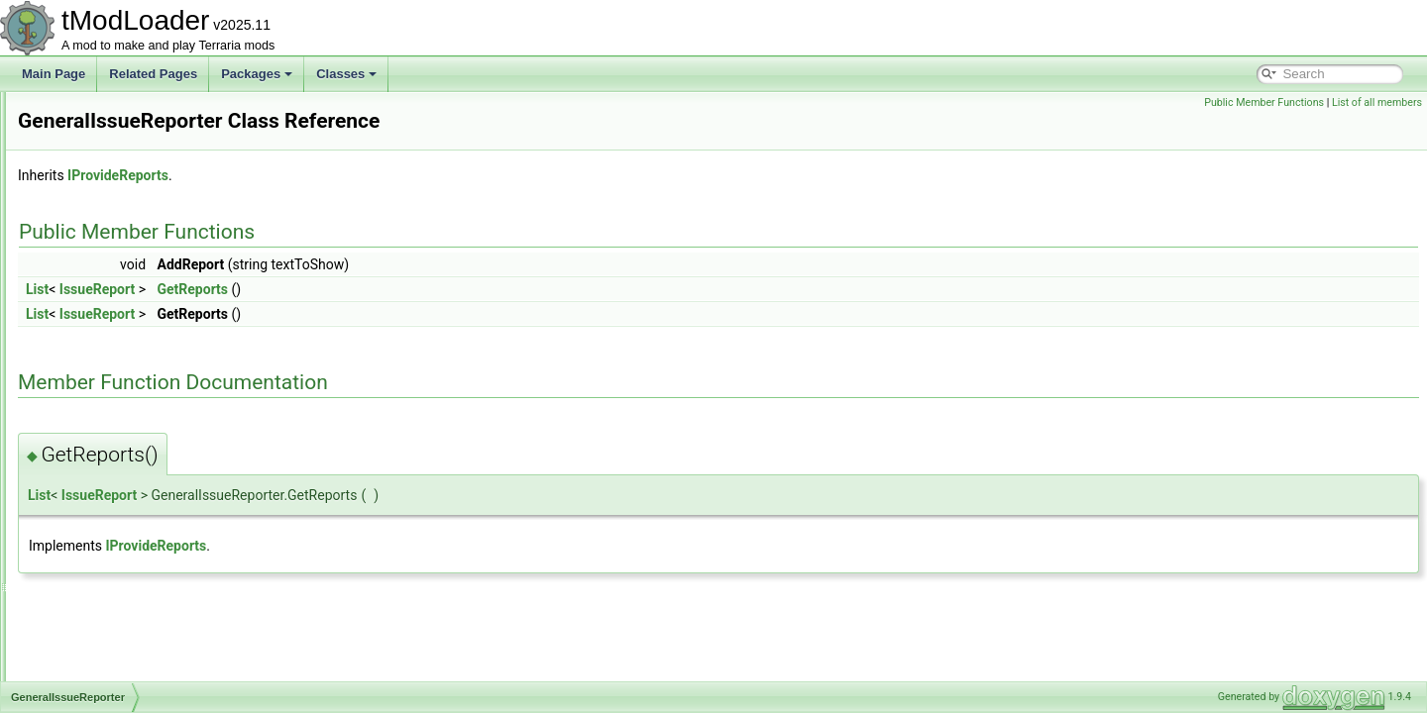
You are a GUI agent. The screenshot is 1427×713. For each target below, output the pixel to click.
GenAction (93, 331)
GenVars (88, 592)
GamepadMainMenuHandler (140, 135)
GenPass (89, 483)
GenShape (93, 527)
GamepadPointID (111, 178)
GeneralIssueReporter (123, 396)
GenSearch (95, 505)
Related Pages (153, 73)
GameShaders (103, 200)
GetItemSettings (108, 614)
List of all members (1377, 102)
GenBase (90, 352)
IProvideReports (365, 175)
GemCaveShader (111, 309)
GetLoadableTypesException (141, 636)
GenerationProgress (118, 418)
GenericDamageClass (123, 440)
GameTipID (95, 244)
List (285, 289)
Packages (256, 73)
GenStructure (100, 570)
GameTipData (102, 222)
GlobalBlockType (110, 679)
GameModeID (102, 113)
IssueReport (345, 289)
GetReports (441, 289)
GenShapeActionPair (120, 549)
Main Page (53, 73)
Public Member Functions (1264, 102)
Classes (346, 73)
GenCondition (101, 374)
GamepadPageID (111, 156)
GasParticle (96, 287)
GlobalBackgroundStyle (127, 657)
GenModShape (105, 461)
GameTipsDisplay (112, 265)
